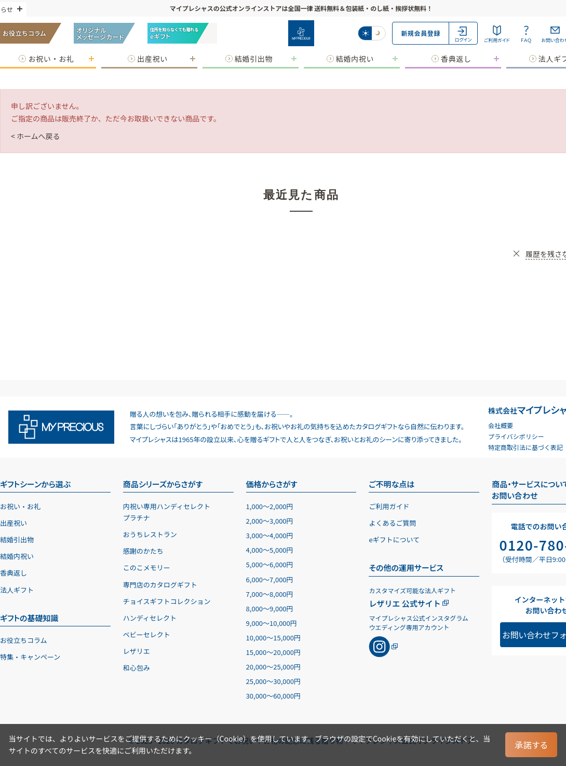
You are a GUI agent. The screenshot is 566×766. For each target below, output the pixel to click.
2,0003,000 (269, 521)
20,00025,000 (273, 667)
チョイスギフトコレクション (167, 601)
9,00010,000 (271, 623)
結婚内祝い (17, 556)
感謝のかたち (143, 551)
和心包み (136, 668)
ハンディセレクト (150, 618)
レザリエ (136, 651)
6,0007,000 (269, 579)
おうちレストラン (150, 534)
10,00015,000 (273, 637)
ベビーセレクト (146, 634)
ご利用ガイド (389, 506)
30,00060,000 (273, 696)
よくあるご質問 (392, 523)
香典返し (13, 573)
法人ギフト (17, 590)
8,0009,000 (269, 608)
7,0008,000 (269, 594)
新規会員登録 (420, 33)
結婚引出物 (17, 539)
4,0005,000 (269, 550)
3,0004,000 (269, 535)
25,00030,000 (273, 681)
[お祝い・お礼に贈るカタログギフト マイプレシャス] (301, 33)
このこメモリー (146, 567)
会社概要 (500, 425)
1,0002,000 (269, 506)
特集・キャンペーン (30, 657)
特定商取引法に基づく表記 (525, 447)
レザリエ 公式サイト (404, 603)
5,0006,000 (269, 564)
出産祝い (13, 523)
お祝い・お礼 (20, 506)
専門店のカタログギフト (160, 585)
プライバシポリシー (516, 436)
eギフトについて (394, 539)
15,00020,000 (273, 652)
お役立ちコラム (23, 640)
